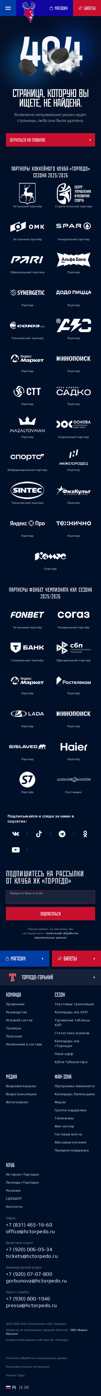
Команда (13, 994)
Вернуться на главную (50, 140)
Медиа (11, 1076)
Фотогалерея (17, 1102)
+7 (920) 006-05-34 (29, 1249)
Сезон (60, 994)
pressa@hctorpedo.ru (31, 1305)
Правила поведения (72, 1150)
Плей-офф (64, 1054)
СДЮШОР (14, 1198)
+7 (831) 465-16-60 (29, 1225)
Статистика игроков (72, 1033)
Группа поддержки (71, 1110)
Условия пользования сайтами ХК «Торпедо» (37, 1339)
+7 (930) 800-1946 (28, 1298)
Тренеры (13, 1028)
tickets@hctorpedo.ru (32, 1256)
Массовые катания (70, 1142)
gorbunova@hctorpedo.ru (36, 1281)
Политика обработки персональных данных (36, 1358)
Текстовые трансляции (74, 1004)
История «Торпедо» (22, 1174)
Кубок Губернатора (71, 1062)
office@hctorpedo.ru (30, 1231)
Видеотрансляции (21, 1094)
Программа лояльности (75, 1086)
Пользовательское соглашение (28, 1366)
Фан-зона (63, 1076)
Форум (60, 1102)
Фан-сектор (64, 1126)
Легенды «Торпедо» (22, 1182)
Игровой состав (19, 1020)
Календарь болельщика (75, 1094)
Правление (15, 1004)
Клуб (10, 1165)
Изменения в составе (24, 1044)
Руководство (16, 1012)
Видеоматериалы (21, 1086)
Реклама (13, 1190)
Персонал (14, 1036)
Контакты (14, 1206)
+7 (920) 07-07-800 (29, 1274)
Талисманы (64, 1118)
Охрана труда (15, 1375)
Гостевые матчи (68, 1134)
